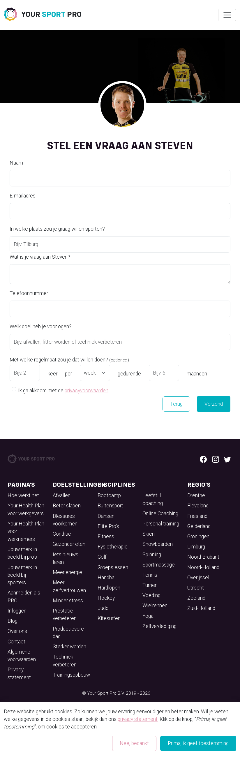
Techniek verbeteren (65, 660)
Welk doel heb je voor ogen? (41, 326)
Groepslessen (113, 567)
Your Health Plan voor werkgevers (26, 509)
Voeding (151, 595)
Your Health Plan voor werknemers (26, 531)
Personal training (160, 524)
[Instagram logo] (215, 459)
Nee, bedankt (134, 743)
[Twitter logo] (227, 459)
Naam (16, 163)
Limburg (196, 547)
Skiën (148, 534)
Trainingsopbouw (71, 675)
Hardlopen (109, 588)
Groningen (198, 536)
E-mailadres (23, 196)
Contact (16, 642)
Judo (103, 608)
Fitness (106, 536)
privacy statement (138, 719)
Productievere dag (68, 632)
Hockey (106, 598)
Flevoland (198, 506)
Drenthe (196, 495)
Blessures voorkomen (65, 520)
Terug (176, 404)
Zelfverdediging (159, 626)
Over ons (17, 631)
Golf (102, 557)
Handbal (107, 577)
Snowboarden (157, 544)
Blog (12, 621)
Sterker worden (69, 647)
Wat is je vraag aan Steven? (40, 257)
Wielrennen (154, 605)
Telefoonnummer (29, 293)
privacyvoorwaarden (86, 391)
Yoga (147, 616)
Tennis (149, 575)
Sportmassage (158, 565)
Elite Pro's (108, 526)
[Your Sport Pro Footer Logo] (32, 458)
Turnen (150, 585)
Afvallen (61, 495)
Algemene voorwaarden (22, 655)
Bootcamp (109, 495)
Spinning (151, 554)
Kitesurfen (109, 618)
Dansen (106, 516)
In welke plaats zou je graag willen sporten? (57, 229)
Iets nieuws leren (65, 558)
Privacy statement (19, 673)
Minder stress (68, 601)
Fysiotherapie (113, 547)
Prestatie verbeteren (65, 614)
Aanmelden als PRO (24, 596)
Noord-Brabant (203, 557)
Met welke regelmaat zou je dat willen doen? (69, 360)
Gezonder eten (69, 544)
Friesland (197, 516)
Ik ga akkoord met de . (63, 390)
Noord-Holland (203, 567)
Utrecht (195, 588)
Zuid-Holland (201, 608)
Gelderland (199, 526)
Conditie (62, 534)
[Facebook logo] (203, 459)
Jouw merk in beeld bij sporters (22, 575)
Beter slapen (67, 506)
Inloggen (17, 611)
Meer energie (67, 572)
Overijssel (198, 577)
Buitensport (110, 506)
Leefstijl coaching (152, 499)
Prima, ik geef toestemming (198, 743)
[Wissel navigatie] (227, 15)
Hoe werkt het (23, 495)
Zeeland (196, 598)
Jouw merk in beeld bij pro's (22, 553)
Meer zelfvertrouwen (69, 586)
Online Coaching (160, 513)
